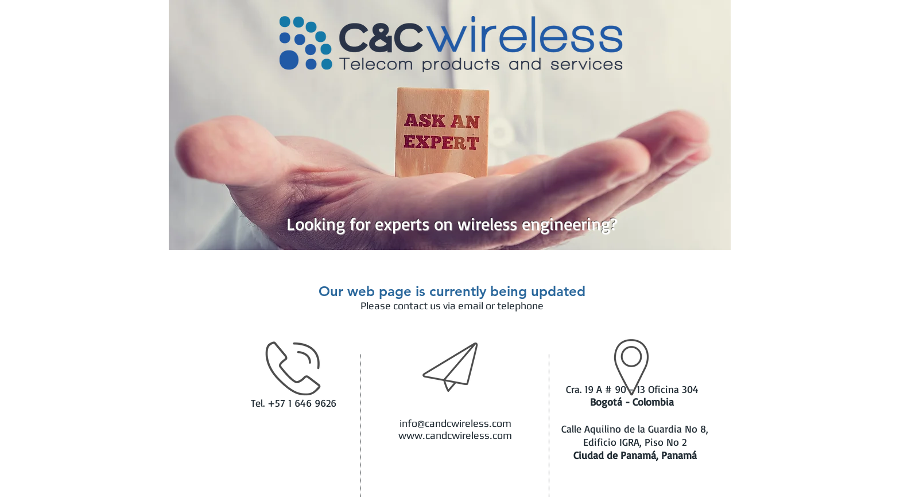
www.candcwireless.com (455, 435)
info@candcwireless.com (455, 423)
